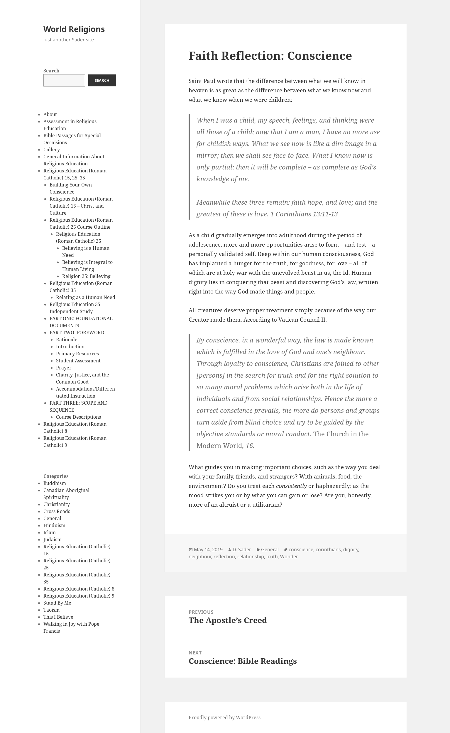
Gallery (51, 149)
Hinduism (54, 525)
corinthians (328, 549)
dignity (350, 549)
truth (272, 556)
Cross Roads (56, 511)
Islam (49, 532)
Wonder (289, 556)
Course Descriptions (78, 417)
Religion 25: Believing (86, 276)
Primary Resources (77, 353)
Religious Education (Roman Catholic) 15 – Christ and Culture (81, 206)
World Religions (74, 28)
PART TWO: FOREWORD (77, 332)
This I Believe (58, 617)
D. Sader (242, 549)
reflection (224, 556)
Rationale (66, 339)
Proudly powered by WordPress (224, 717)
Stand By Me (57, 603)
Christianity (56, 504)
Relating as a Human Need (85, 297)
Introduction (70, 346)
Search (51, 70)
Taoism (51, 610)
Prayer (64, 367)
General (52, 518)
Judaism (52, 539)
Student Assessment (78, 360)
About (50, 114)
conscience (301, 549)
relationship (250, 556)
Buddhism (54, 483)
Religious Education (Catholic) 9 (78, 596)
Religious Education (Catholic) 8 (78, 589)
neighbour (200, 556)
